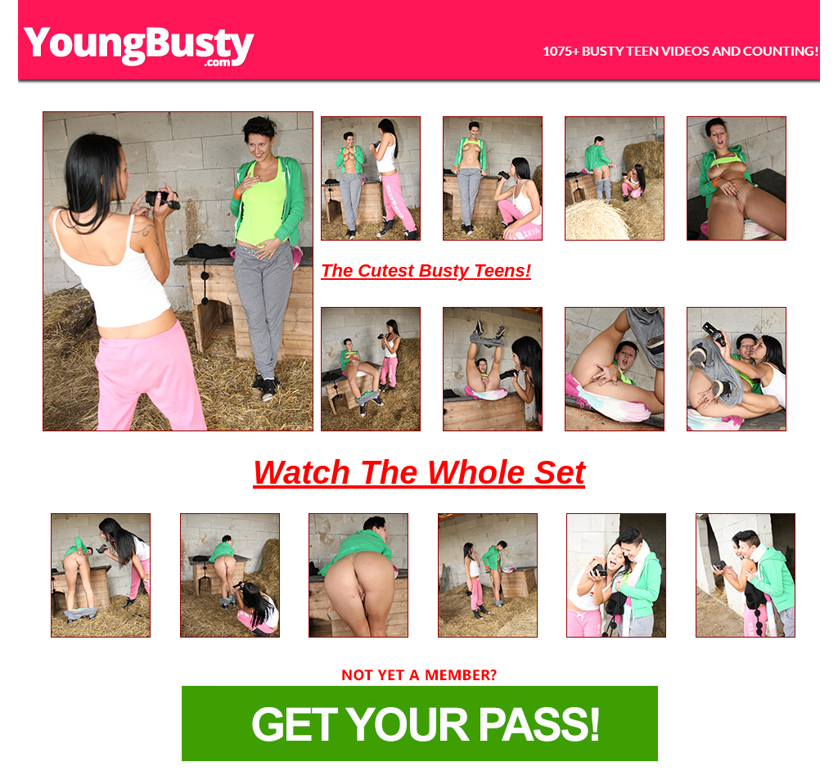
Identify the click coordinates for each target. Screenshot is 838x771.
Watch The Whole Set (419, 472)
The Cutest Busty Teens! (426, 270)
